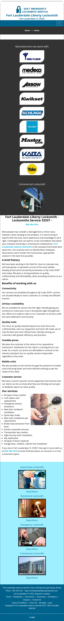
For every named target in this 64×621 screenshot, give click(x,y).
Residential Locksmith (32, 495)
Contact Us (36, 600)
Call (32, 617)
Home (27, 30)
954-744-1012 (32, 224)
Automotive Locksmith (32, 467)
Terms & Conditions (19, 603)
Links (50, 603)
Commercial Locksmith (32, 553)
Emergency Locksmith (32, 524)
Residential (18, 597)
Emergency (52, 597)
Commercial (29, 597)
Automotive (41, 597)
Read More (32, 491)
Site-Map (42, 603)
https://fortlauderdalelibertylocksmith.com (41, 591)
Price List (33, 603)
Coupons (26, 600)
